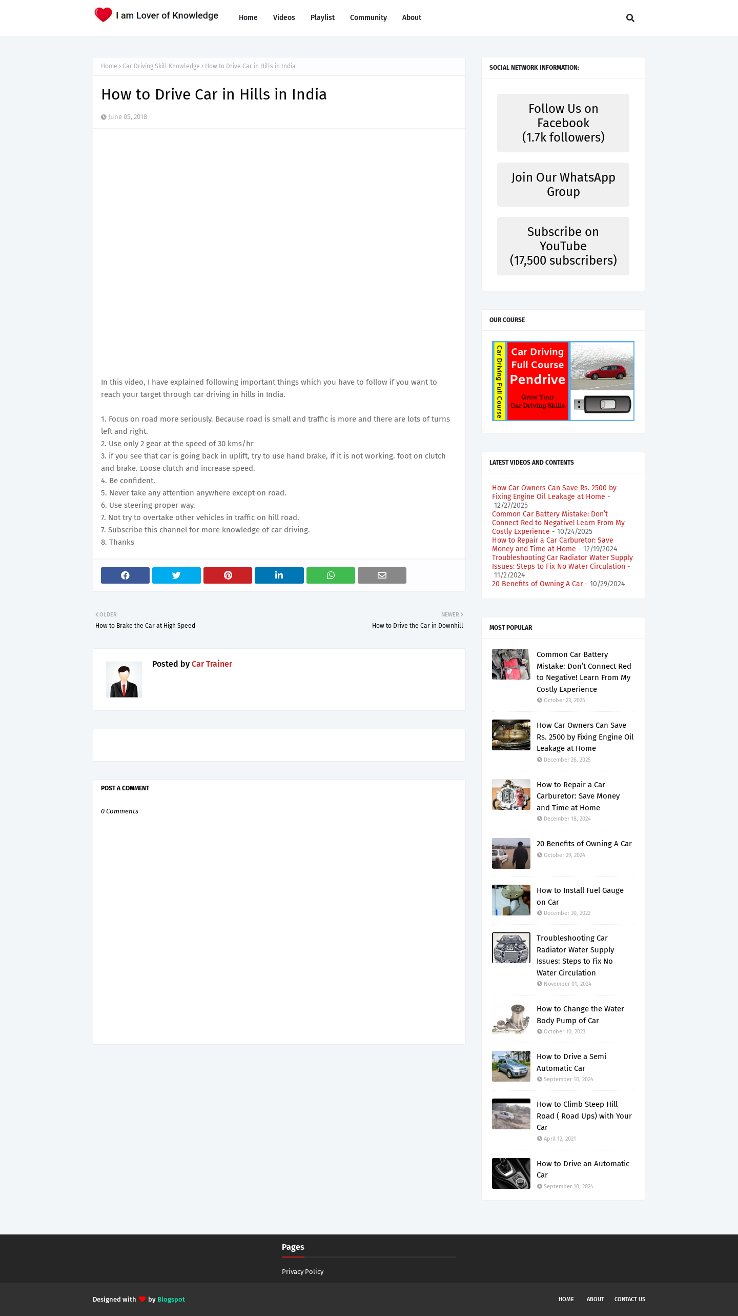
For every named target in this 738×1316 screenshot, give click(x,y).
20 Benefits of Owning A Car (537, 584)
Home (109, 66)
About (595, 1299)
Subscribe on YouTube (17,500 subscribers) (563, 246)
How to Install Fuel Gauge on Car (580, 896)
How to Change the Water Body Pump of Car (580, 1014)
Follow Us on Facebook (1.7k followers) (563, 123)
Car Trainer (211, 664)
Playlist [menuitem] (323, 17)
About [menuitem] (411, 17)
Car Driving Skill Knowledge (161, 66)
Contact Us (629, 1299)
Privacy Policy (302, 1271)
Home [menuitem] (248, 17)
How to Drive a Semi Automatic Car (571, 1062)
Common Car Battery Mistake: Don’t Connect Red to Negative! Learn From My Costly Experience (558, 523)
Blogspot (171, 1299)
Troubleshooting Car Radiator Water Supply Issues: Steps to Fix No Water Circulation (562, 562)
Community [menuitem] (368, 17)
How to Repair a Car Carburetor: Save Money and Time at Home (552, 544)
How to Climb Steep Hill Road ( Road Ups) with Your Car (584, 1116)
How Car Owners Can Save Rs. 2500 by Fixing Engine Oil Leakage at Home (554, 492)
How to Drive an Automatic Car (583, 1169)
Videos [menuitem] (284, 17)
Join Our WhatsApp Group (563, 184)
